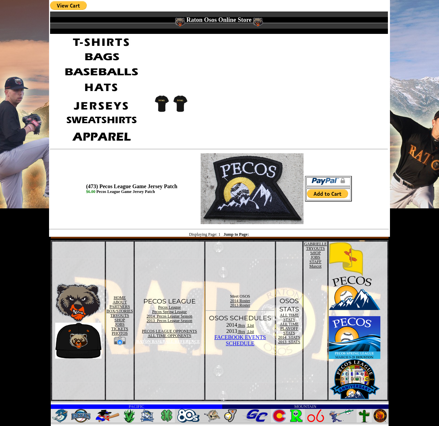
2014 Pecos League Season (169, 316)
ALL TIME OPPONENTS (169, 335)
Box (241, 325)
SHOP (120, 320)
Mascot (315, 266)
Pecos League (169, 307)
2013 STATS (289, 341)
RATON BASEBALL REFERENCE (168, 341)
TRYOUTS (119, 315)
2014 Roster (240, 300)
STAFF (315, 261)
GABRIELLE (315, 244)
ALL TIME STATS (289, 317)
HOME (120, 297)
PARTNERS (119, 306)
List (250, 325)
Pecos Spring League (169, 311)
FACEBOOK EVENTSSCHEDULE (240, 340)
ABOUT (119, 302)
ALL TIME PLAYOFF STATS (289, 328)
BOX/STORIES (120, 311)
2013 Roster (240, 305)
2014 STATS (289, 337)
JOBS (119, 324)
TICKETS (119, 328)
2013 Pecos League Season (169, 320)
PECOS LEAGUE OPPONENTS (169, 331)
